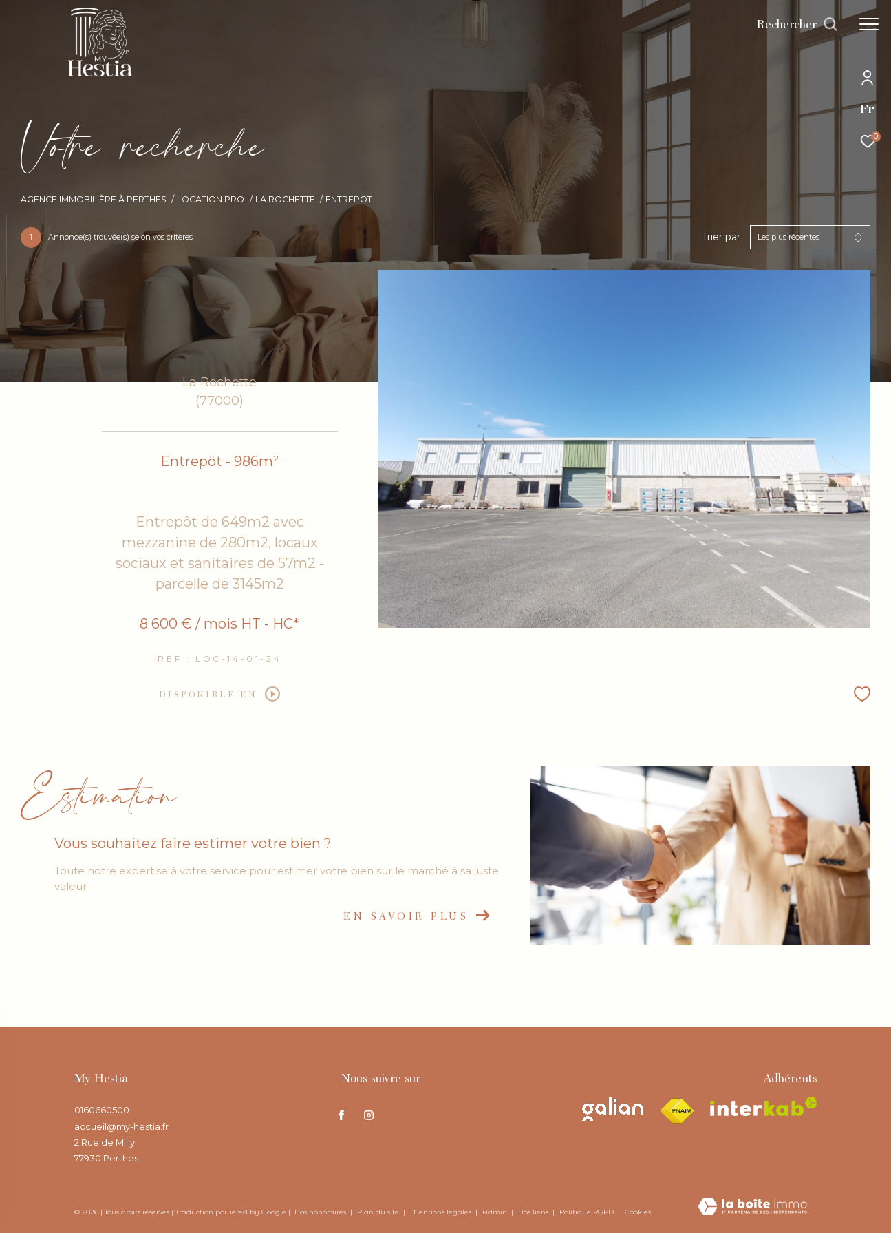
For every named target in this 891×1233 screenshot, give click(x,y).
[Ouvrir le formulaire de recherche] (797, 24)
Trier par (721, 237)
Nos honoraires (321, 1212)
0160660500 (101, 1109)
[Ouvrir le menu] (869, 24)
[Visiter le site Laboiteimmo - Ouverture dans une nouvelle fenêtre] (752, 1207)
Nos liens (534, 1212)
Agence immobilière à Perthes (94, 199)
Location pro (210, 199)
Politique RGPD (586, 1212)
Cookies (638, 1212)
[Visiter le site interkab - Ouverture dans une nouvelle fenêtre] (763, 1106)
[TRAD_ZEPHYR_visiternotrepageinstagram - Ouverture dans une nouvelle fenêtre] (369, 1115)
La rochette (285, 199)
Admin (495, 1212)
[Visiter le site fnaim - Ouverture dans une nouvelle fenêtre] (677, 1111)
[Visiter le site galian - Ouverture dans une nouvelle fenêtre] (612, 1109)
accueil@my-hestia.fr (121, 1126)
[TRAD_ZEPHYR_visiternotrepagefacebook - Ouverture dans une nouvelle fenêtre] (341, 1115)
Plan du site (379, 1212)
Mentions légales (441, 1212)
